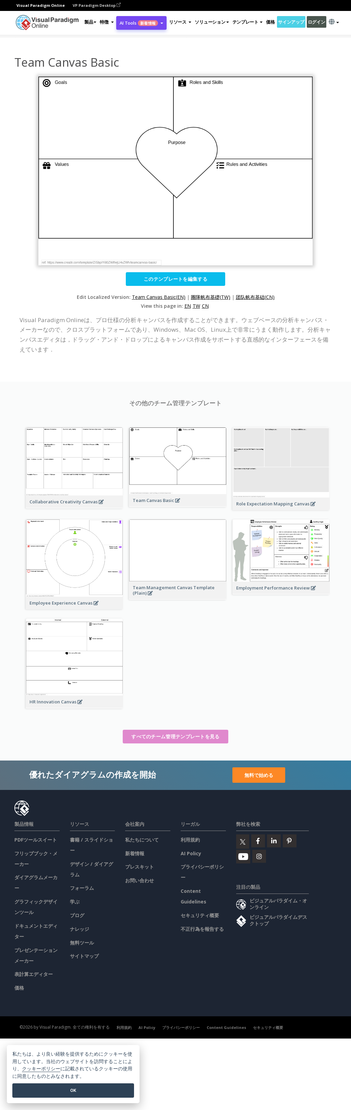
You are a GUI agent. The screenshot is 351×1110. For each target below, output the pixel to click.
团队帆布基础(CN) (255, 297)
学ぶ (75, 901)
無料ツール (82, 942)
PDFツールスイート (35, 839)
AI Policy (191, 853)
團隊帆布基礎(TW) (210, 297)
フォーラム (82, 888)
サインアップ (291, 22)
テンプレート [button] (247, 22)
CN (205, 306)
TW (196, 306)
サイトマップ (84, 956)
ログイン (316, 22)
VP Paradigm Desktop (97, 5)
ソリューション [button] (212, 22)
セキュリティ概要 (200, 915)
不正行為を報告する (202, 929)
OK (73, 1090)
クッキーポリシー (41, 1069)
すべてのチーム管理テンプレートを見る (175, 736)
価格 (270, 22)
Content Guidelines (226, 1027)
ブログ (77, 915)
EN (187, 306)
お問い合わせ (139, 880)
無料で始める (258, 775)
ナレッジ (79, 929)
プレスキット (139, 866)
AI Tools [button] (141, 23)
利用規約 (190, 839)
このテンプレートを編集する (175, 279)
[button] (106, 22)
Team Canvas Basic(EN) (158, 297)
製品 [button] (90, 22)
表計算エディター (33, 974)
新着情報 (134, 853)
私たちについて (142, 839)
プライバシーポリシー (181, 1027)
